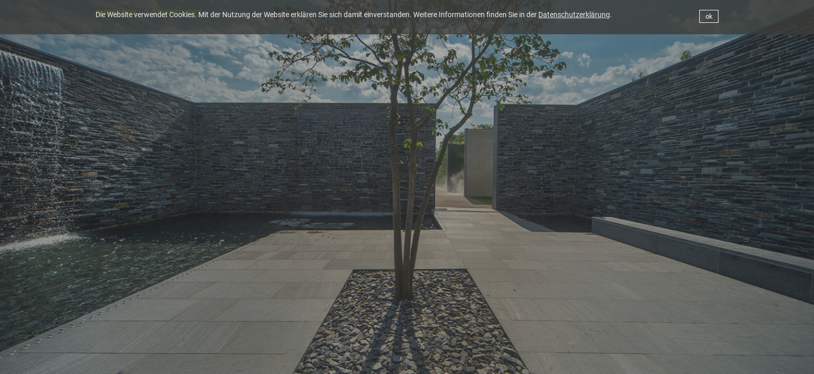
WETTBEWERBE (619, 360)
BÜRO (507, 360)
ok (709, 16)
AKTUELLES (454, 360)
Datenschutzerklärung (574, 14)
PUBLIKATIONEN (692, 360)
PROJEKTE (556, 360)
